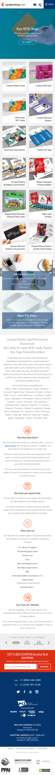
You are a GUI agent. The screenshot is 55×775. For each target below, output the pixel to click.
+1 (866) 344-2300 (30, 680)
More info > (27, 287)
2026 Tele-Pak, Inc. (22, 752)
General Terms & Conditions (25, 748)
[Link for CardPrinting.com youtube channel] (30, 691)
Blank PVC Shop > (27, 315)
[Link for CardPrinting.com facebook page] (24, 691)
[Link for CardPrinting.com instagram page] (37, 691)
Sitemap (10, 748)
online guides (10, 445)
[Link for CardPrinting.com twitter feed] (18, 691)
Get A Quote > (27, 42)
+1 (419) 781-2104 (30, 684)
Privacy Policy (42, 748)
